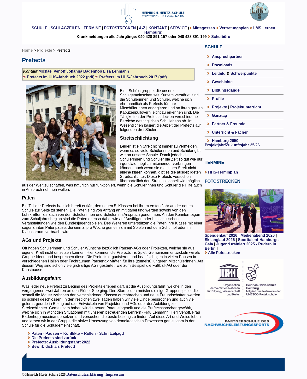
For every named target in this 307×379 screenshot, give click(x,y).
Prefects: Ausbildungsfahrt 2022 (61, 342)
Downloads (222, 65)
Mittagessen (204, 28)
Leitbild (218, 73)
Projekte (44, 50)
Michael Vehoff (52, 71)
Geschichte (222, 82)
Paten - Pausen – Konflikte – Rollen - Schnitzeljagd (78, 333)
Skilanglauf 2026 (220, 240)
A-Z (142, 28)
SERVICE (178, 28)
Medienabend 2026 (258, 235)
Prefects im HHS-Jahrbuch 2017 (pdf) (131, 77)
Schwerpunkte (243, 73)
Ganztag (219, 115)
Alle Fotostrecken (224, 253)
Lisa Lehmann (116, 71)
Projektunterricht (245, 107)
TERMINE (92, 28)
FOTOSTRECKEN (120, 28)
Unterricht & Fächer (230, 132)
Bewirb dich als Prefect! (53, 346)
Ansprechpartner (227, 57)
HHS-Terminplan (223, 172)
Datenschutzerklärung (84, 374)
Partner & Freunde (228, 124)
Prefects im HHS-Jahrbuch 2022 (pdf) (59, 77)
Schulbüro (220, 37)
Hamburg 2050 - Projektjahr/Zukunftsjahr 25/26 (232, 143)
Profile (218, 99)
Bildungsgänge (226, 90)
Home (27, 50)
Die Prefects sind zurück (54, 338)
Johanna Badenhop (84, 71)
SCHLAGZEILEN (65, 28)
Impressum (115, 374)
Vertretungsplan (234, 28)
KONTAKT (157, 28)
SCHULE (39, 28)
